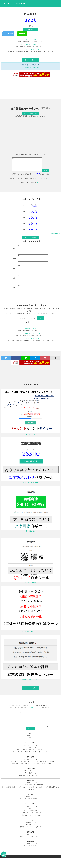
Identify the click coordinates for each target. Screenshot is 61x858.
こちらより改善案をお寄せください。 (30, 67)
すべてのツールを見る (30, 688)
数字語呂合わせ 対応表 (30, 40)
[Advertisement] (15, 135)
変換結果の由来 (55, 234)
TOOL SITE (6, 3)
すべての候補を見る (30, 30)
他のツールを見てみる (30, 60)
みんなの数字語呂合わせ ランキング (30, 45)
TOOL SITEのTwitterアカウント (30, 50)
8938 (33, 248)
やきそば (27, 164)
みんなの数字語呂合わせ (30, 113)
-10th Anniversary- (20, 3)
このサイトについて (34, 707)
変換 (45, 170)
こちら (38, 182)
